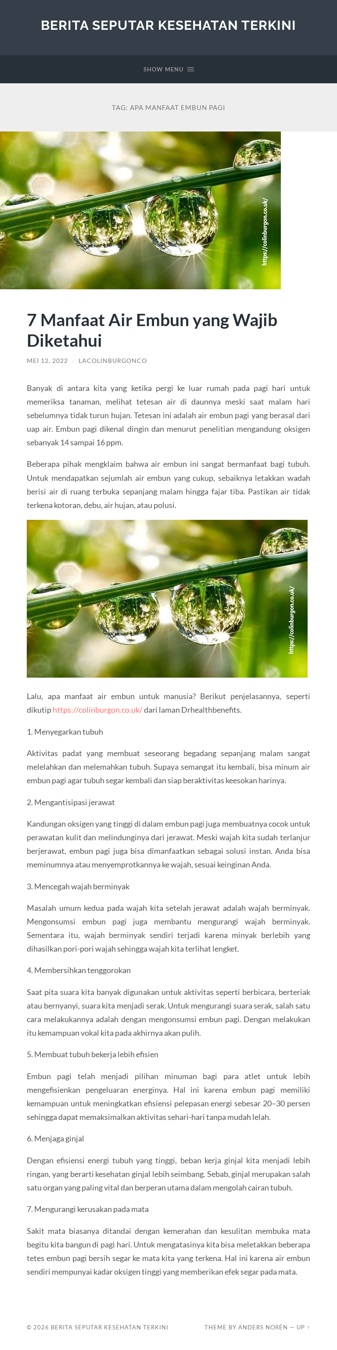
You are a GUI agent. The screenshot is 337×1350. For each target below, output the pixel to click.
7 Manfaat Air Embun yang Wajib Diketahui (152, 329)
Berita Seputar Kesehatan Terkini (168, 25)
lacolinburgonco (113, 360)
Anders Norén (263, 1327)
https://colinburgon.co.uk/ (98, 709)
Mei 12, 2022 (47, 360)
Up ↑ (303, 1327)
